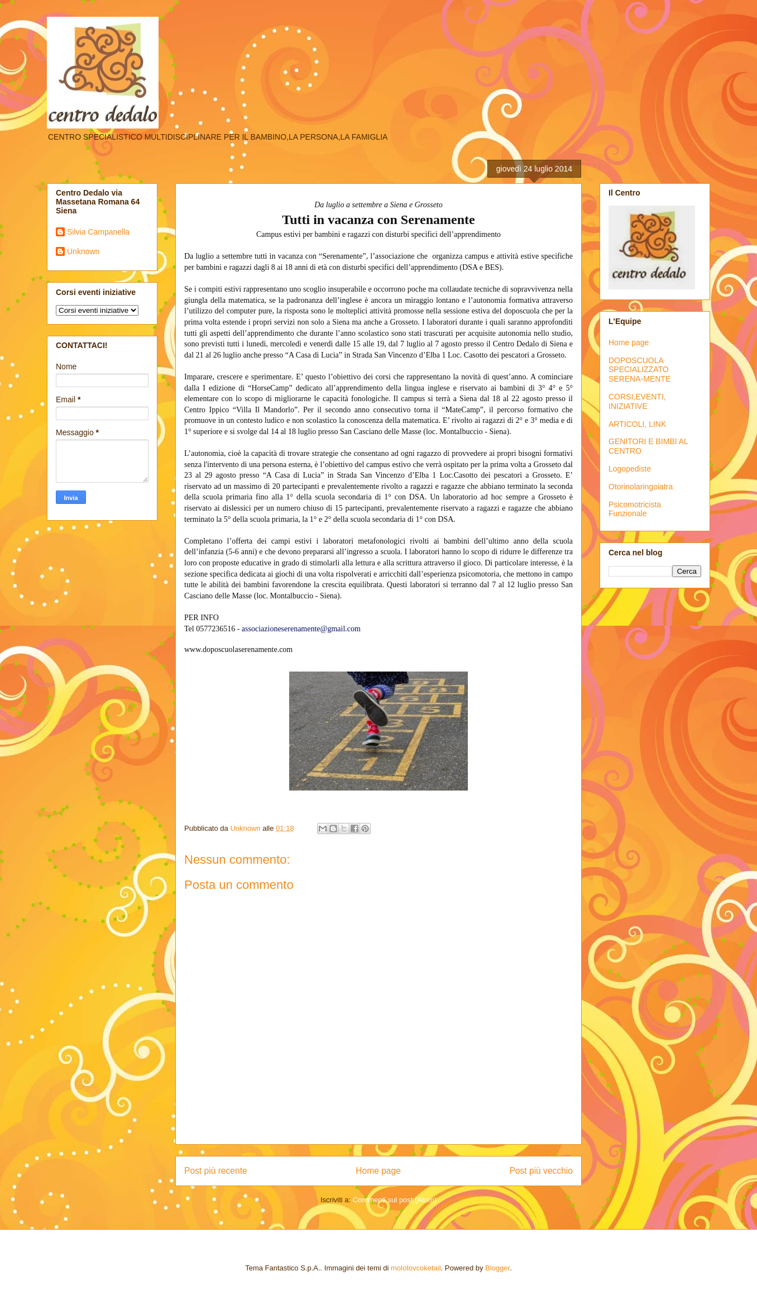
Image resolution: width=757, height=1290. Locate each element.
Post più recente (215, 1170)
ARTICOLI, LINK (637, 424)
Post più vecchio (541, 1170)
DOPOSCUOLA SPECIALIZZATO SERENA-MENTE (639, 370)
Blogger (497, 1268)
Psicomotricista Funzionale (635, 509)
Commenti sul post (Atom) (395, 1200)
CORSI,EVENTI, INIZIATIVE (637, 401)
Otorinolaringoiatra (641, 486)
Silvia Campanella (98, 231)
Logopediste (630, 468)
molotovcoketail (416, 1268)
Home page (378, 1170)
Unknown (83, 251)
